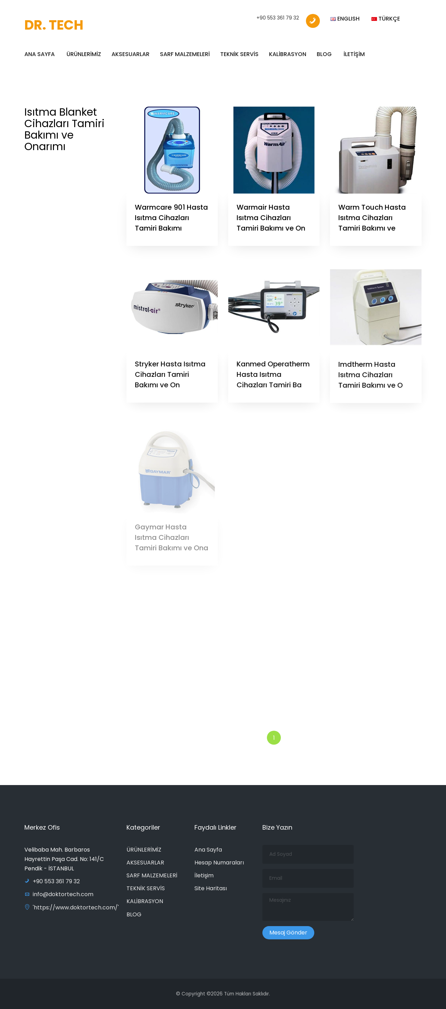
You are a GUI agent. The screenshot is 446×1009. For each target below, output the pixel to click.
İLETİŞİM (354, 54)
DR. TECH (53, 25)
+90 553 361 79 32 (277, 17)
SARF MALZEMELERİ (185, 54)
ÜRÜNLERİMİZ (84, 54)
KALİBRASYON (287, 54)
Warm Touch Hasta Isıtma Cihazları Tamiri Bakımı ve (372, 217)
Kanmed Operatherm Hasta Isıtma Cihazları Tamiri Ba (273, 377)
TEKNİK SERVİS (239, 54)
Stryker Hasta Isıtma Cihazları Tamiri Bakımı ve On (170, 377)
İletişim (204, 875)
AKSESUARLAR (130, 54)
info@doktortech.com (58, 894)
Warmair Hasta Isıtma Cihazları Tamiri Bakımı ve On (271, 217)
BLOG (324, 54)
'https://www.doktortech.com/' (71, 907)
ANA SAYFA (39, 54)
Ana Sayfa (208, 850)
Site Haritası (210, 888)
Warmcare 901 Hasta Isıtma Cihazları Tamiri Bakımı (171, 217)
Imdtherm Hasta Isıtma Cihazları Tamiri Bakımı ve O (370, 378)
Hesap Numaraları (219, 863)
